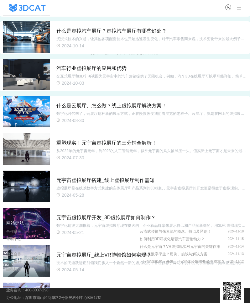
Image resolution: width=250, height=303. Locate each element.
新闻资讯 (13, 246)
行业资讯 (148, 223)
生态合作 (13, 254)
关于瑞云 (13, 261)
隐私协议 (13, 269)
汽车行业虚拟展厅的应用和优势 (91, 68)
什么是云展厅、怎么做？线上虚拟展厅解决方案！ (111, 105)
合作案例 (13, 231)
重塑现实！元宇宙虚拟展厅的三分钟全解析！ (106, 143)
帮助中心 (13, 239)
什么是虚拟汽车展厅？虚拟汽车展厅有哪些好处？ (111, 31)
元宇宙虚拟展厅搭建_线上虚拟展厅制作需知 (105, 180)
